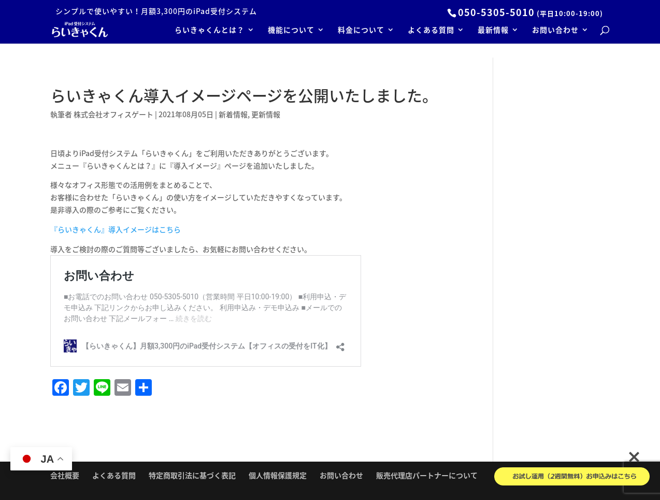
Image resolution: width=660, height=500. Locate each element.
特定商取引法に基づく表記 (192, 475)
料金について (361, 30)
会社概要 (64, 475)
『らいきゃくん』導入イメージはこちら (115, 229)
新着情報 (233, 114)
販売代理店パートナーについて (427, 475)
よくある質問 (431, 30)
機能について (291, 30)
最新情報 (493, 30)
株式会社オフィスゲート (113, 114)
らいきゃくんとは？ (210, 30)
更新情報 (265, 114)
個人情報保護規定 (278, 475)
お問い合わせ (555, 30)
